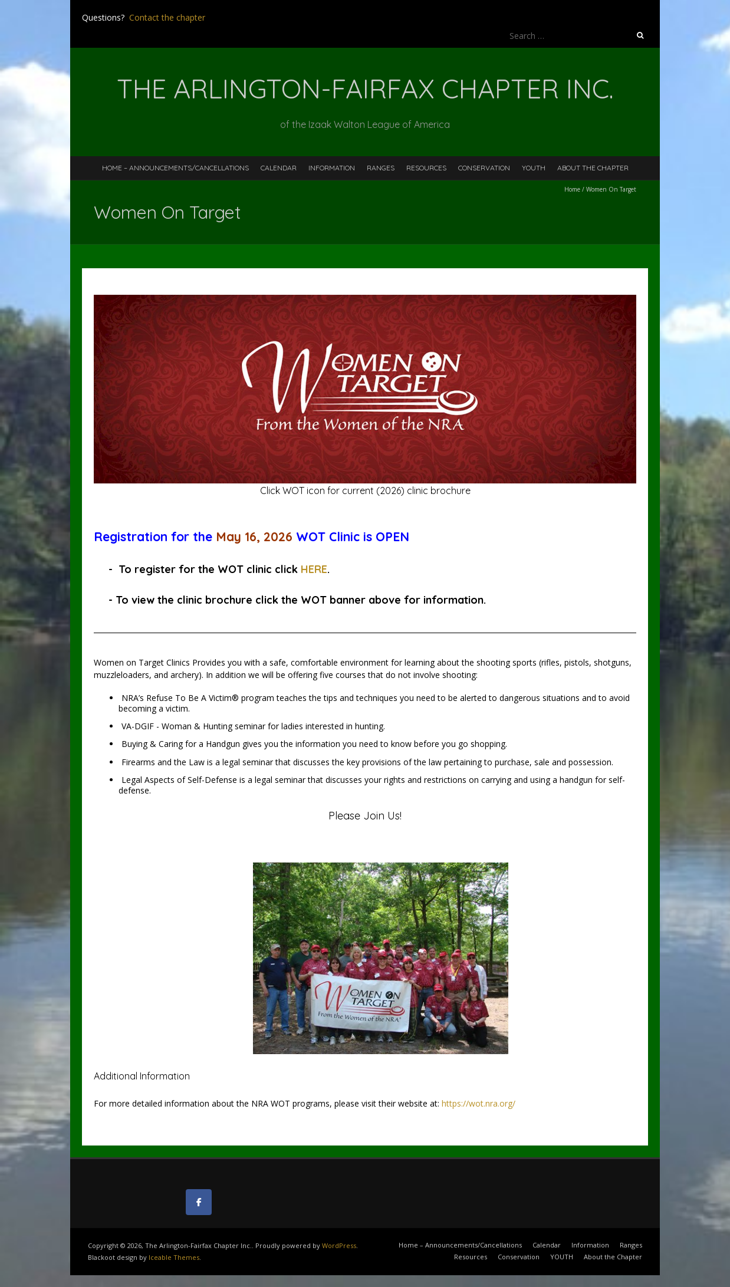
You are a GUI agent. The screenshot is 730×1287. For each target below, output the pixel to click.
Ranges (380, 167)
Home (572, 189)
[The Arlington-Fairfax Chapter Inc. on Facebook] (199, 1202)
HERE (314, 569)
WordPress (339, 1245)
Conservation (484, 167)
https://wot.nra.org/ (478, 1103)
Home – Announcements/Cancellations (175, 167)
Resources (426, 167)
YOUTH (533, 167)
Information (331, 167)
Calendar (279, 167)
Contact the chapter (167, 17)
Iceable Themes (174, 1257)
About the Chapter (593, 167)
